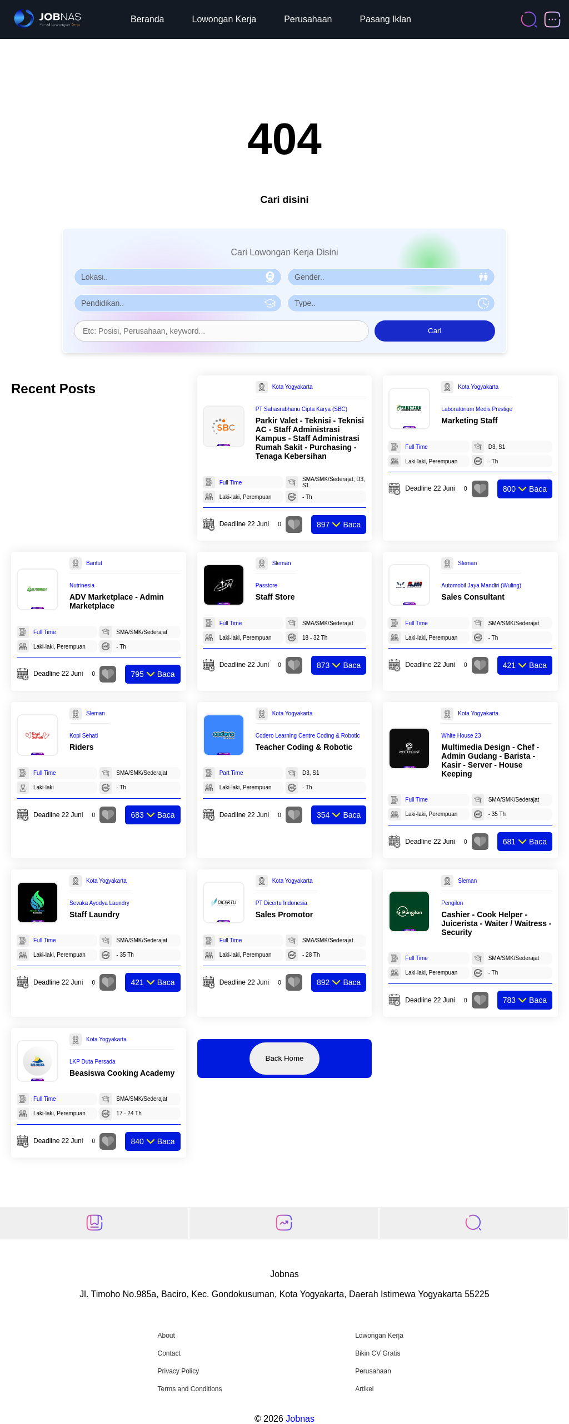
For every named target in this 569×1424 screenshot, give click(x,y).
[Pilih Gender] (391, 277)
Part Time (231, 773)
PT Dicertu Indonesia (281, 903)
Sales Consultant (473, 596)
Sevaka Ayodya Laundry (99, 903)
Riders (81, 747)
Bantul (94, 563)
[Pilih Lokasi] (178, 277)
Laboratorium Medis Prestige (476, 409)
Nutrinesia (81, 585)
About (165, 1335)
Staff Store (275, 596)
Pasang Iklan (385, 19)
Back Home (285, 1058)
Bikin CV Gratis (377, 1353)
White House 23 (461, 736)
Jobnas (300, 1418)
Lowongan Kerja (224, 19)
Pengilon (452, 903)
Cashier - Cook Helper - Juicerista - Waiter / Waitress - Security (496, 923)
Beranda (147, 19)
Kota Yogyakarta (292, 387)
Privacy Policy (178, 1371)
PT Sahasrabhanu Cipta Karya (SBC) (301, 409)
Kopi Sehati (83, 736)
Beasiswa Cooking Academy (121, 1073)
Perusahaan (308, 19)
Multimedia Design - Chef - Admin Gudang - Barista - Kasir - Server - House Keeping (490, 760)
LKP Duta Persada (92, 1062)
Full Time (230, 482)
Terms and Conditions (189, 1389)
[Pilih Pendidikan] (178, 303)
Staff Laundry (94, 914)
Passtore (266, 585)
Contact (168, 1353)
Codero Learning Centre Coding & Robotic (308, 736)
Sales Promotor (284, 914)
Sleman (281, 563)
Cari (434, 331)
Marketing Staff (469, 420)
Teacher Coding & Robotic (304, 747)
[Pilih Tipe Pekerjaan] (391, 303)
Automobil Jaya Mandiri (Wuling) (481, 585)
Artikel (364, 1389)
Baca (339, 524)
